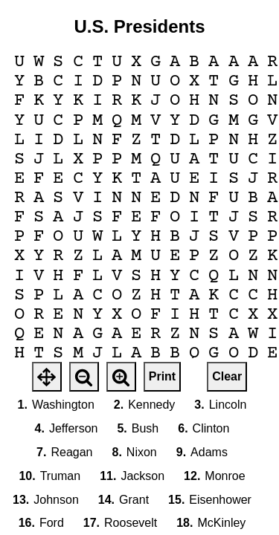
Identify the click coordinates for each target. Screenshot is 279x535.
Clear (227, 376)
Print (162, 376)
